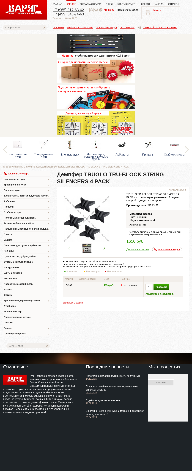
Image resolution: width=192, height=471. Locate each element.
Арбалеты (27, 201)
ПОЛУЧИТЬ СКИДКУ (167, 249)
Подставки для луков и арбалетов (27, 245)
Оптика (8, 295)
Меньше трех (93, 271)
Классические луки (27, 179)
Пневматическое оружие (17, 317)
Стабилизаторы (32, 166)
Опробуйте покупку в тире (157, 27)
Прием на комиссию (80, 27)
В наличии (73, 271)
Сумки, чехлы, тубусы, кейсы (27, 256)
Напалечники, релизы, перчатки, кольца (27, 229)
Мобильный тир (13, 311)
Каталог (70, 4)
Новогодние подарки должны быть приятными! (113, 376)
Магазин (17, 166)
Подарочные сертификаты (18, 284)
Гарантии (58, 27)
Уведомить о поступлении (159, 294)
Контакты (172, 4)
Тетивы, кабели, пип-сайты (27, 223)
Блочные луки (27, 190)
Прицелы (27, 207)
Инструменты (27, 267)
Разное (27, 328)
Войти (109, 10)
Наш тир (158, 4)
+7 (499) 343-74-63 (68, 14)
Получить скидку (106, 27)
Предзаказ (161, 287)
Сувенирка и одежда (27, 334)
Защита (27, 240)
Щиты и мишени (27, 273)
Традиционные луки (27, 185)
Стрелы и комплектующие (27, 262)
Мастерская (27, 278)
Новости (145, 4)
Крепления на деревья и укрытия (27, 301)
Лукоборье (10, 306)
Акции (109, 4)
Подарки (8, 322)
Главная (57, 4)
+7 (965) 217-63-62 (68, 10)
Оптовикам (127, 27)
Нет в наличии (114, 271)
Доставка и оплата (90, 4)
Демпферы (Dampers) (52, 166)
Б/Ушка (8, 289)
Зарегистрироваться (128, 10)
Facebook (161, 382)
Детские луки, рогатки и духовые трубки (27, 196)
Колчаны (27, 251)
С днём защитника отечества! (103, 400)
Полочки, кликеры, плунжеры (27, 218)
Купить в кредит (126, 4)
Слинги (8, 234)
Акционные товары (16, 173)
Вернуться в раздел (73, 302)
